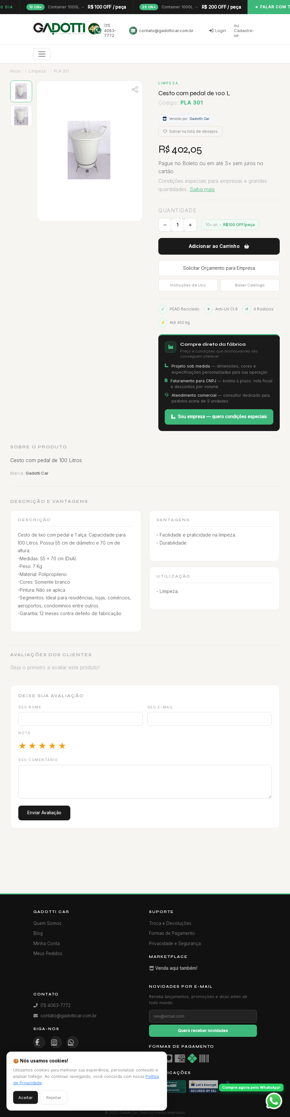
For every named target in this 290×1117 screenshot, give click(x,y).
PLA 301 (61, 71)
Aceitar (25, 1097)
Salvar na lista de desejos (190, 131)
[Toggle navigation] (41, 54)
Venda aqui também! (173, 968)
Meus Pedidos (47, 953)
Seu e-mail (160, 707)
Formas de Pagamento (172, 933)
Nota (24, 733)
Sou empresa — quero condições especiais (219, 416)
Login (217, 30)
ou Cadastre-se (244, 30)
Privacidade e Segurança (175, 943)
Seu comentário (38, 759)
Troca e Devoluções (170, 923)
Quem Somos (47, 923)
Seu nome (29, 707)
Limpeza (37, 71)
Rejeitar (53, 1097)
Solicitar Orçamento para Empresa (219, 268)
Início (15, 71)
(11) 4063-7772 (105, 30)
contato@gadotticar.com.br (161, 31)
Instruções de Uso (188, 285)
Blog (38, 933)
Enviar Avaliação (44, 812)
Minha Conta (46, 943)
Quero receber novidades (203, 1030)
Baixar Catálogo (250, 285)
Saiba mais (202, 189)
